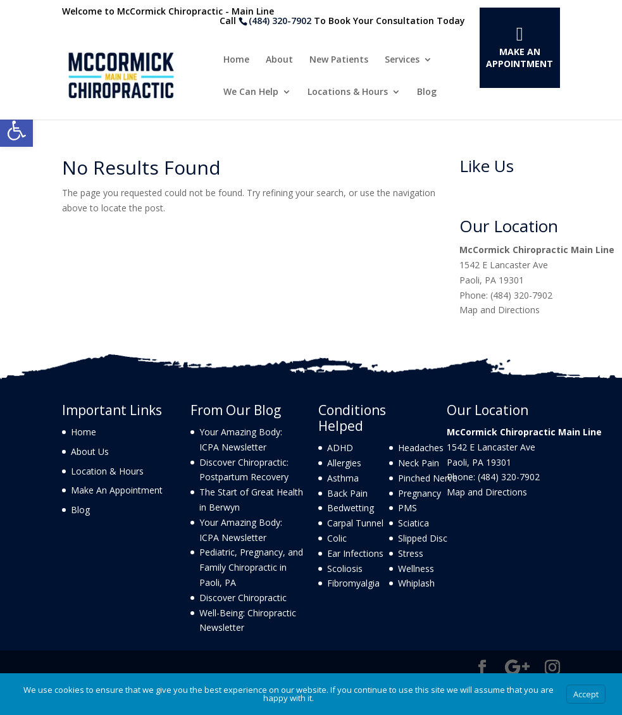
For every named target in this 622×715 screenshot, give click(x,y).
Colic (337, 538)
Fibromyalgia (353, 583)
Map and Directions (499, 310)
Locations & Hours (348, 92)
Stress (410, 553)
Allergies (344, 463)
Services (402, 60)
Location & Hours (107, 471)
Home (236, 60)
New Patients (338, 60)
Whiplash (416, 583)
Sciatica (413, 523)
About (279, 60)
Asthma (343, 478)
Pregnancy (419, 493)
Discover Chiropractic (243, 598)
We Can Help (250, 92)
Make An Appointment (519, 58)
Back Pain (347, 493)
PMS (407, 508)
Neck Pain (418, 463)
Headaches (421, 448)
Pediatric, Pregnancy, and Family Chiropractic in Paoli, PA (251, 567)
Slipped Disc (422, 538)
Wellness (416, 569)
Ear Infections (355, 553)
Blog (427, 92)
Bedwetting (350, 508)
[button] (16, 130)
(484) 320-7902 (280, 21)
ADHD (340, 448)
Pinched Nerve (427, 478)
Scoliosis (345, 569)
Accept (586, 694)
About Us (90, 451)
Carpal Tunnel (355, 523)
